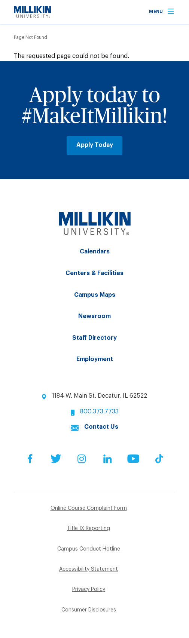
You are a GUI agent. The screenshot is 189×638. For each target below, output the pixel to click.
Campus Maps (94, 295)
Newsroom (94, 316)
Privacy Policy (88, 589)
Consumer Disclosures (88, 610)
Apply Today (94, 145)
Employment (94, 359)
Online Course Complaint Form (89, 508)
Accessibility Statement (88, 569)
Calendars (95, 252)
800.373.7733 (99, 411)
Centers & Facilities (94, 273)
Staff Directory (94, 338)
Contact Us (101, 427)
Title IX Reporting (88, 528)
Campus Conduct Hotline (88, 549)
